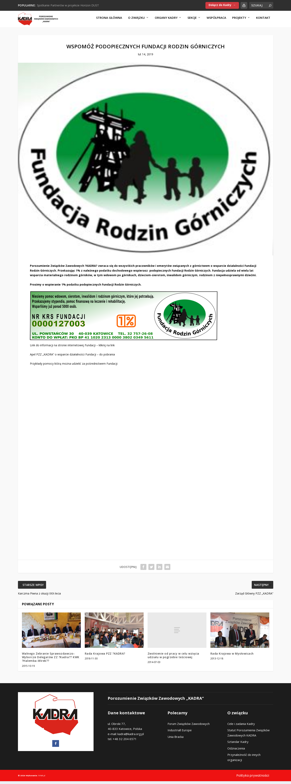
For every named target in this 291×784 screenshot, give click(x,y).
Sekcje (192, 20)
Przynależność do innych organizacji (243, 760)
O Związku (136, 20)
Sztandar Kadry (238, 744)
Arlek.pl (41, 778)
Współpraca (216, 20)
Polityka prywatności (252, 778)
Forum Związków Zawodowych (189, 726)
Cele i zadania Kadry (241, 726)
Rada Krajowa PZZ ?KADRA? (105, 656)
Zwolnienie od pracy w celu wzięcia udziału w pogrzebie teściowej (173, 658)
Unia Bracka (175, 739)
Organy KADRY (166, 20)
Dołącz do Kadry (220, 5)
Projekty (239, 20)
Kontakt (263, 20)
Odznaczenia (236, 751)
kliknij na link (107, 348)
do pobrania (107, 357)
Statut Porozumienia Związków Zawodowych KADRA (248, 735)
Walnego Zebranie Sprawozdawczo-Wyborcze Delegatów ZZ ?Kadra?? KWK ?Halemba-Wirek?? (50, 659)
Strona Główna (109, 20)
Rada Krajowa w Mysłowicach (232, 656)
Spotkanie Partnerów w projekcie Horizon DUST (68, 5)
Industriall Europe (180, 733)
